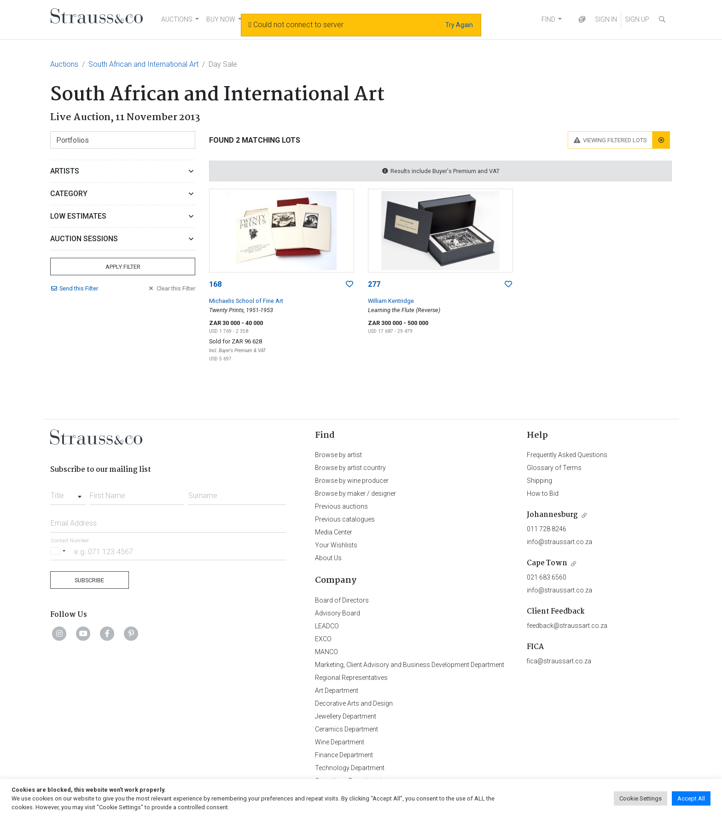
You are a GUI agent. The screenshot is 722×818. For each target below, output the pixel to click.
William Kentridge (391, 300)
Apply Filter (122, 266)
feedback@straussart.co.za (567, 625)
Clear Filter (171, 288)
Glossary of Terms (554, 467)
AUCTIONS (176, 19)
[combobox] (68, 493)
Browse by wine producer (352, 480)
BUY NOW (220, 19)
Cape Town (547, 563)
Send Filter (74, 288)
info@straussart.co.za (559, 541)
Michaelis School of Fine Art (246, 300)
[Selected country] (59, 551)
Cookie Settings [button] (640, 798)
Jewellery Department (345, 716)
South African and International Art (143, 64)
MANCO (326, 652)
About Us (328, 558)
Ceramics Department (346, 729)
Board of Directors (342, 600)
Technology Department (349, 768)
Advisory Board (337, 613)
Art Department (336, 690)
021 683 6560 (546, 577)
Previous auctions (341, 506)
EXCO (323, 639)
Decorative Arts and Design (354, 703)
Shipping (539, 480)
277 (374, 284)
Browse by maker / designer (355, 493)
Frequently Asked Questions (567, 454)
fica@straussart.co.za (559, 661)
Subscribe (89, 580)
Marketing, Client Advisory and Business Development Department (409, 664)
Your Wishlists (336, 545)
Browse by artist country (350, 467)
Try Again (459, 25)
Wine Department (339, 742)
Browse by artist (338, 454)
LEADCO (327, 626)
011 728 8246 (546, 529)
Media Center (333, 532)
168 (215, 284)
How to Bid (543, 493)
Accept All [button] (691, 798)
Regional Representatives (351, 677)
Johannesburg (552, 515)
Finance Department (344, 755)
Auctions (64, 64)
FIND (548, 19)
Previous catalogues (345, 519)
